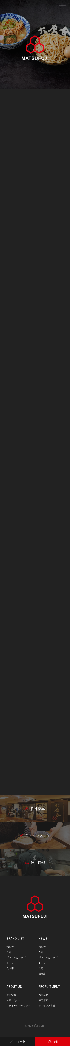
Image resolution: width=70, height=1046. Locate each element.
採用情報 (43, 1000)
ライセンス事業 (46, 1005)
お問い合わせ (13, 1000)
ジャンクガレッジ (16, 957)
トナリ (10, 963)
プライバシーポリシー (18, 1005)
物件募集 (43, 995)
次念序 (10, 968)
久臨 (40, 968)
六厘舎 (10, 947)
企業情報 (11, 995)
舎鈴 (8, 952)
